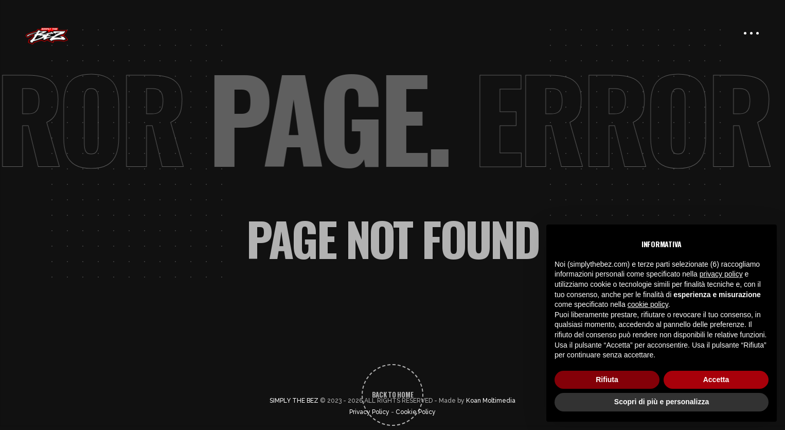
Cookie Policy (416, 412)
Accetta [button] (716, 379)
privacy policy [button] (721, 274)
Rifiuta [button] (607, 379)
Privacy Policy (369, 412)
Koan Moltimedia (490, 400)
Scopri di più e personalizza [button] (661, 402)
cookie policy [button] (648, 304)
